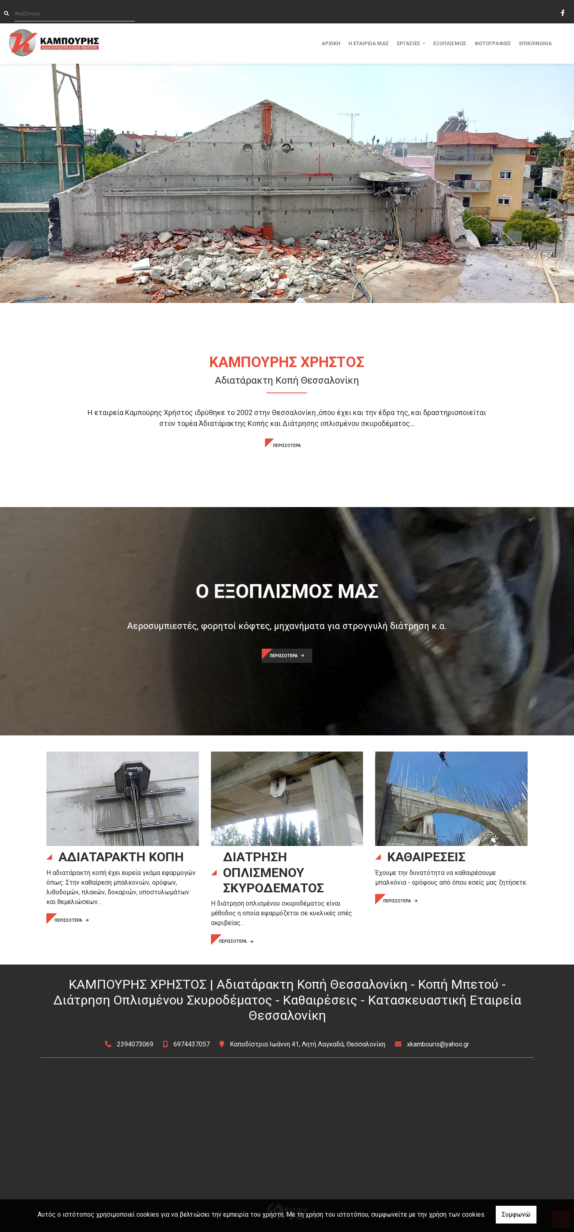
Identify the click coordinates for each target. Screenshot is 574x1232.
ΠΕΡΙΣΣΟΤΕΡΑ (287, 445)
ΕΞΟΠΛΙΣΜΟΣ (449, 43)
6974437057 (191, 1044)
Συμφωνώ (516, 1214)
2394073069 (135, 1044)
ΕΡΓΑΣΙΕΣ (409, 43)
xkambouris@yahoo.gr (438, 1044)
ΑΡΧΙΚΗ (330, 43)
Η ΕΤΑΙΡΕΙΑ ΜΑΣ (369, 43)
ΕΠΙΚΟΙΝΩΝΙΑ (535, 43)
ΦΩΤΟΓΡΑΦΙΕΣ (492, 43)
